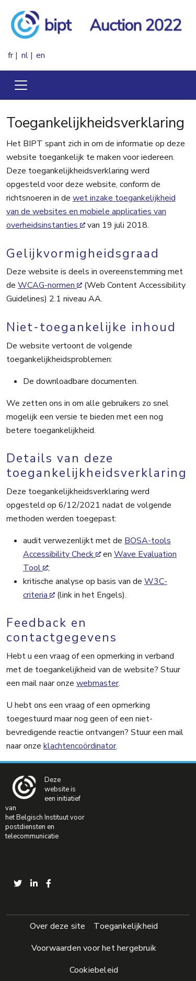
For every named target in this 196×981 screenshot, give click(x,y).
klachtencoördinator (79, 746)
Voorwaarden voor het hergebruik (93, 948)
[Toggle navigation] (21, 85)
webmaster (97, 683)
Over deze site (58, 926)
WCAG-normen (46, 285)
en (40, 55)
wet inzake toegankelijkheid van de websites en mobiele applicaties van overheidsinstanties (91, 211)
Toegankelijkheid (126, 926)
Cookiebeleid (94, 970)
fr (10, 55)
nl (24, 55)
